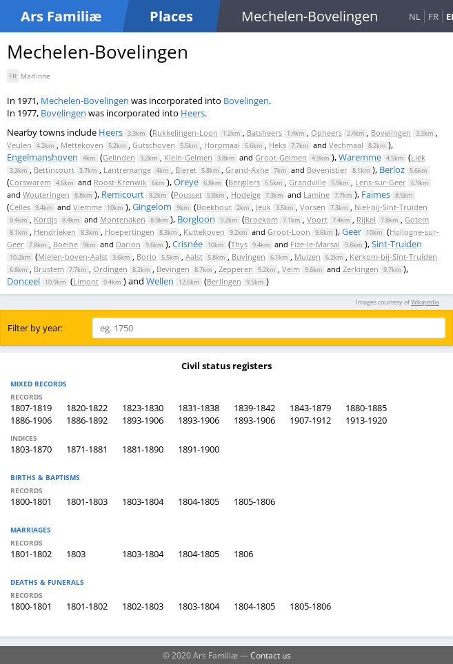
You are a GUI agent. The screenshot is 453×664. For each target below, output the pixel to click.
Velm (291, 269)
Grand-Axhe (247, 170)
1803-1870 (31, 449)
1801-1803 (87, 501)
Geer (351, 231)
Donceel (23, 281)
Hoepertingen (129, 232)
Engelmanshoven (42, 157)
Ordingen (110, 269)
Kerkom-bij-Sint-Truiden (393, 256)
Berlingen (224, 281)
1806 (243, 554)
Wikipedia (425, 302)
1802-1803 (142, 606)
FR (433, 16)
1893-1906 (142, 420)
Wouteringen (46, 194)
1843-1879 (310, 408)
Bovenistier (327, 170)
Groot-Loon (289, 232)
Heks (277, 145)
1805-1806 (254, 501)
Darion (128, 244)
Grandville (307, 182)
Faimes (375, 194)
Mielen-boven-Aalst (73, 256)
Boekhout (214, 207)
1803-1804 (142, 501)
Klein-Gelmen (188, 157)
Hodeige (246, 194)
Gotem (417, 219)
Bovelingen (246, 100)
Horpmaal (222, 145)
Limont (86, 281)
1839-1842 (254, 408)
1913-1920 (366, 420)
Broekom (261, 219)
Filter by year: (35, 328)
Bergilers (244, 182)
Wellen (160, 281)
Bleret (186, 170)
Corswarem (30, 182)
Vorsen (312, 207)
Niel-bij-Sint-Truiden (390, 207)
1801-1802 (31, 554)
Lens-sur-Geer (380, 182)
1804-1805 (198, 501)
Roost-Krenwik (120, 182)
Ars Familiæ (61, 16)
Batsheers (264, 132)
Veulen (19, 145)
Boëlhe (65, 244)
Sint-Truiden (397, 244)
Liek (418, 157)
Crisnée (187, 244)
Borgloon (196, 219)
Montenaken (122, 219)
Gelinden (119, 157)
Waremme (360, 157)
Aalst (194, 256)
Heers (193, 113)
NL (415, 16)
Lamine (316, 194)
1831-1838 (198, 408)
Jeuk (263, 207)
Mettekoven (82, 145)
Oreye (186, 182)
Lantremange (127, 170)
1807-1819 (31, 408)
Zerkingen (361, 269)
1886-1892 (87, 420)
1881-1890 (142, 449)
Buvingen (248, 256)
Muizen (307, 256)
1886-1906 (31, 420)
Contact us (270, 655)
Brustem (49, 269)
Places (171, 16)
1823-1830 (142, 408)
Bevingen (173, 269)
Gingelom (152, 206)
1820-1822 (87, 408)
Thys (239, 244)
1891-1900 (198, 449)
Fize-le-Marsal (315, 244)
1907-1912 (310, 420)
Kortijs (45, 219)
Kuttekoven (204, 232)
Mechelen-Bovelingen (85, 100)
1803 (75, 554)
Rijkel (366, 219)
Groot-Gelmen (281, 157)
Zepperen (236, 269)
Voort (317, 219)
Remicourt (122, 194)
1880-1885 (366, 408)
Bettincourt (54, 170)
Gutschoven (153, 145)
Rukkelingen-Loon (185, 132)
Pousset (188, 194)
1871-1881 (87, 449)
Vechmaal (346, 145)
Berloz (392, 169)
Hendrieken (55, 232)
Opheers (326, 132)
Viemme (87, 207)
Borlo (147, 256)
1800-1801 (31, 501)
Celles (20, 207)
